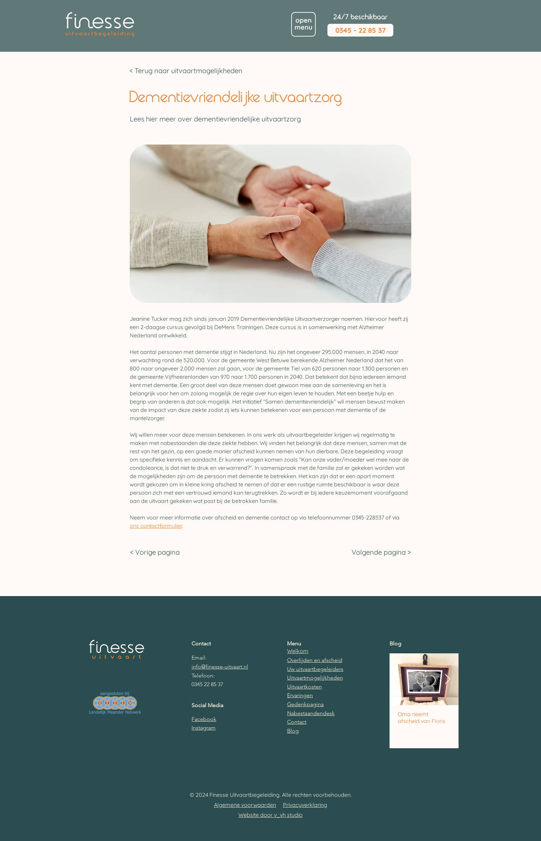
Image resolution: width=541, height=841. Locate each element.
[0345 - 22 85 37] (360, 30)
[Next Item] (447, 679)
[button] (303, 24)
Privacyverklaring (305, 804)
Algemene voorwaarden (245, 804)
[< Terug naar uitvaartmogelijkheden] (191, 71)
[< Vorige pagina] (161, 552)
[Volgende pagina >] (379, 552)
